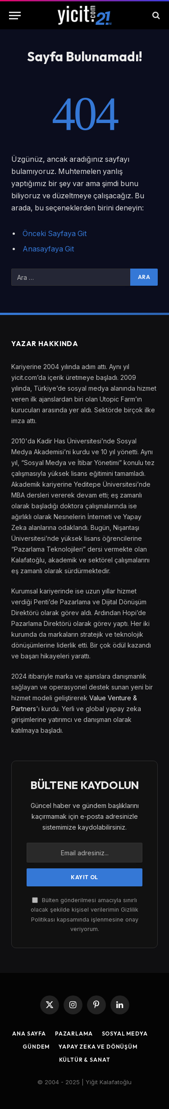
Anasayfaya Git (48, 249)
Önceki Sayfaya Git (55, 233)
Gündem (36, 1046)
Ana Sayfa (29, 1033)
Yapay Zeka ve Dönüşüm (98, 1046)
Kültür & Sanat (84, 1059)
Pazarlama (74, 1033)
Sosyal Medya (125, 1033)
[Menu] (15, 15)
